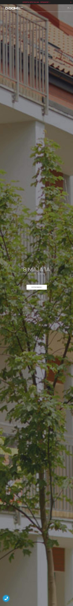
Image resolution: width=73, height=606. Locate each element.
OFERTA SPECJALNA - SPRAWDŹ (36, 2)
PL (69, 8)
